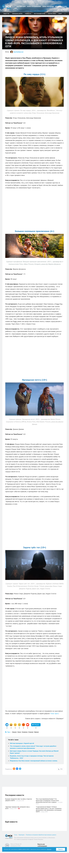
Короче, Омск (52, 13)
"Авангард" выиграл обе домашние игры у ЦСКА (17, 807)
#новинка (24, 732)
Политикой (49, 849)
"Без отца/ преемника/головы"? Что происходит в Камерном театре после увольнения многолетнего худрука (47, 800)
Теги (8, 732)
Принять (60, 849)
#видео (14, 732)
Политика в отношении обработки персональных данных (41, 835)
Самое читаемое (48, 6)
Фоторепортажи (61, 6)
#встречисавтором (39, 13)
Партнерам (21, 835)
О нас (15, 835)
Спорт (60, 13)
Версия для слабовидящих (42, 845)
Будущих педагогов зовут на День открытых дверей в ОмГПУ (18, 799)
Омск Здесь (6, 6)
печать (35, 34)
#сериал (30, 732)
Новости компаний (34, 6)
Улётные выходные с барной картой (22, 743)
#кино (19, 732)
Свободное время (17, 13)
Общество (6, 13)
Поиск (64, 10)
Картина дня (21, 6)
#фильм (36, 732)
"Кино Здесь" (54, 713)
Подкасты (28, 13)
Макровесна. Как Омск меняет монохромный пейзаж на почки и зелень (34, 761)
